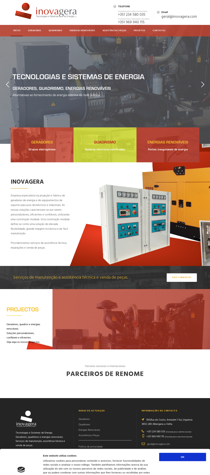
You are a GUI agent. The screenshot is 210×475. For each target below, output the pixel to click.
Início (16, 30)
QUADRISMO (55, 30)
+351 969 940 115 (131, 22)
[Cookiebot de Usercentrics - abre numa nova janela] (21, 468)
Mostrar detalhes (180, 468)
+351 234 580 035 (131, 15)
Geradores (34, 30)
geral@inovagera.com (179, 17)
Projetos (139, 30)
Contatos (159, 30)
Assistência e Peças (114, 30)
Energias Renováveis (82, 30)
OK (183, 431)
